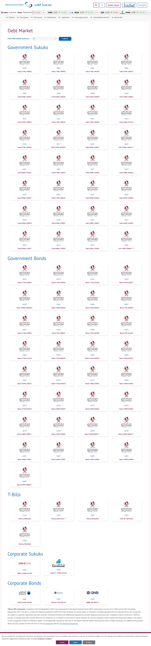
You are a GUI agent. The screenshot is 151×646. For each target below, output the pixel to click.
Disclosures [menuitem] (38, 17)
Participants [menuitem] (24, 17)
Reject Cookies (75, 643)
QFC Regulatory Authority (68, 623)
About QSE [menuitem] (118, 17)
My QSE (142, 5)
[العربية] (101, 5)
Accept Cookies (62, 643)
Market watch (113, 5)
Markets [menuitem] (12, 17)
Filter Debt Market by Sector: (18, 39)
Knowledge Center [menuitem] (81, 17)
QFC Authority (48, 623)
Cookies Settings (89, 643)
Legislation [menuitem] (65, 17)
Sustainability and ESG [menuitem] (101, 17)
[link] (24, 62)
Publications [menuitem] (51, 17)
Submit (65, 39)
